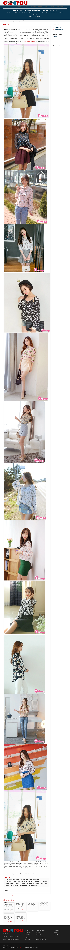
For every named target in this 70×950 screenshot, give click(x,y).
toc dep (7, 883)
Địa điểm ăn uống (41, 939)
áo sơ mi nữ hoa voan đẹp (28, 41)
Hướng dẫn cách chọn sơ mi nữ (15, 895)
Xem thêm (10, 911)
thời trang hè (35, 881)
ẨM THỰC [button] (33, 6)
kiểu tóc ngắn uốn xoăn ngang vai (19, 883)
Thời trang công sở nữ (59, 36)
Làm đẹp (28, 936)
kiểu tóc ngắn (8, 885)
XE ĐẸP (53, 6)
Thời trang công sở (58, 29)
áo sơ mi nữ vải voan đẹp (24, 881)
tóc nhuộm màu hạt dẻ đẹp (21, 885)
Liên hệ (8, 945)
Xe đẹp (28, 939)
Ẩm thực (28, 937)
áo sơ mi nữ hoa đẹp (10, 881)
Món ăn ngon (40, 937)
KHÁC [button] (46, 6)
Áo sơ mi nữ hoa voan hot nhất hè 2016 (31, 20)
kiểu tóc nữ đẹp (34, 885)
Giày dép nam (61, 6)
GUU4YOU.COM (22, 947)
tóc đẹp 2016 (44, 881)
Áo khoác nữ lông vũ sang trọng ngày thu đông (38, 895)
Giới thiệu (4, 945)
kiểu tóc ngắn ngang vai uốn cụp (38, 883)
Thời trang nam (57, 27)
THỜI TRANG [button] (17, 6)
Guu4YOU (5, 20)
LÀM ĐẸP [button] (26, 6)
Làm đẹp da (40, 936)
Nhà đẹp (28, 934)
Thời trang (11, 20)
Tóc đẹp (39, 934)
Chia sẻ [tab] (6, 890)
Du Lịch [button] (40, 6)
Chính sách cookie (12, 945)
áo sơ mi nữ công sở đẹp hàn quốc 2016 (15, 879)
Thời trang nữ (18, 20)
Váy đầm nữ (57, 38)
